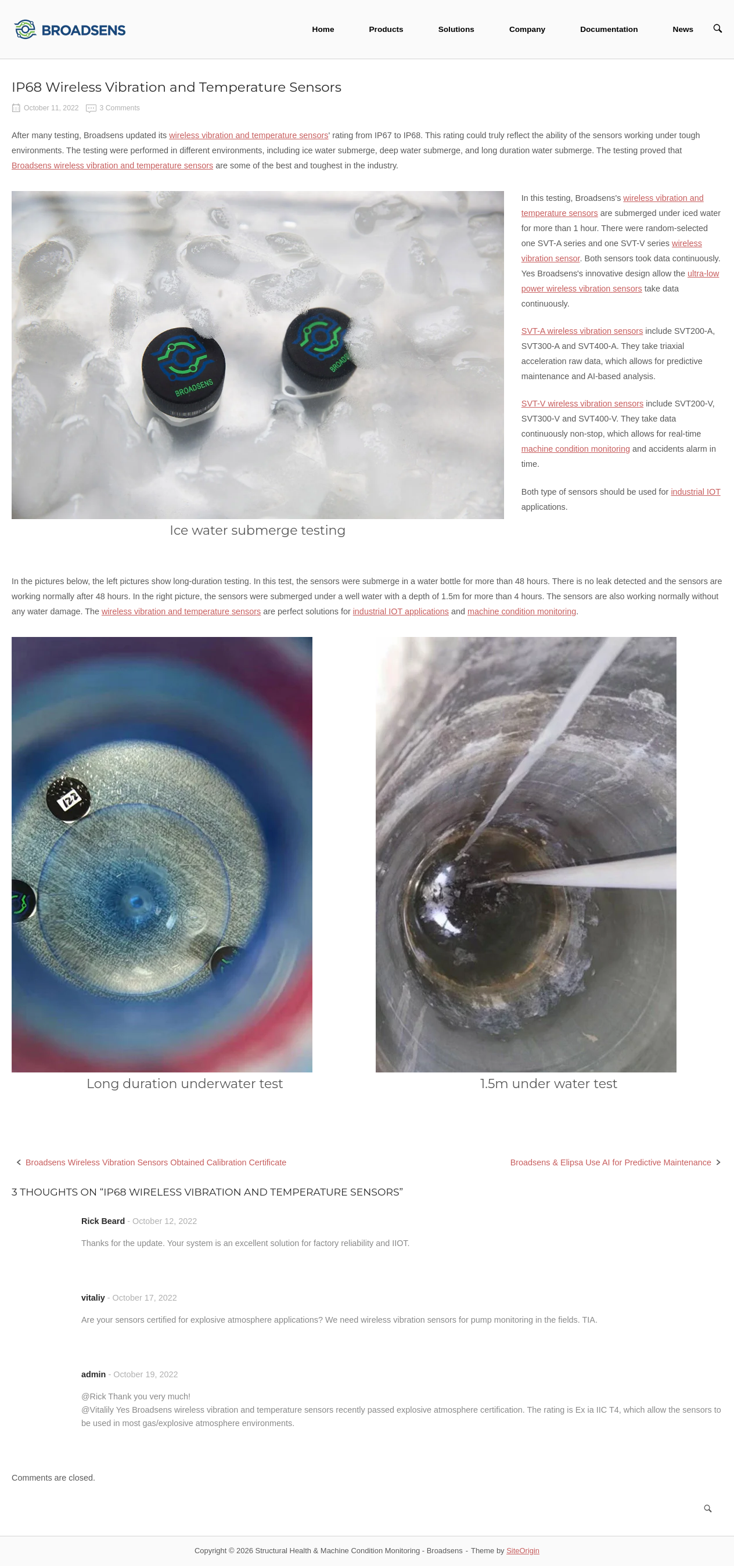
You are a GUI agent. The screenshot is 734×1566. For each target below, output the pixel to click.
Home (323, 29)
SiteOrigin (522, 1550)
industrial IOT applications (401, 611)
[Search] (707, 1508)
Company (527, 29)
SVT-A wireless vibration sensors (582, 331)
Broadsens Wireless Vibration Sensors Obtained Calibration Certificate (156, 1162)
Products (386, 29)
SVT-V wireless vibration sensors (582, 403)
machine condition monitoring (575, 448)
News (683, 29)
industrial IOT (695, 491)
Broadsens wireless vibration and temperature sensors (112, 165)
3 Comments (120, 108)
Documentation (609, 29)
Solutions (456, 29)
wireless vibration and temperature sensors (248, 135)
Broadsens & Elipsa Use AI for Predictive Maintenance (610, 1162)
